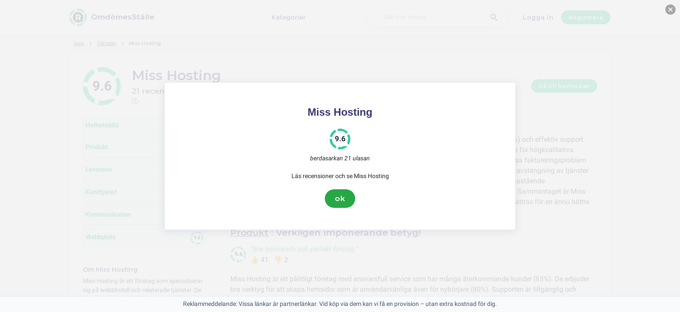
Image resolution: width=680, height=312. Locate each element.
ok (340, 198)
